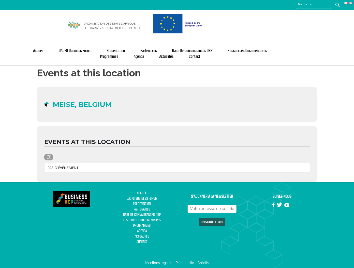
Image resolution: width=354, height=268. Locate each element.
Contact (194, 56)
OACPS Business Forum (75, 51)
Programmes (109, 56)
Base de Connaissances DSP (192, 51)
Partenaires (148, 51)
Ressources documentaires (247, 51)
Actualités (166, 56)
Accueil (38, 51)
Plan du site (185, 263)
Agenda (139, 56)
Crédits (203, 263)
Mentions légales (158, 263)
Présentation (116, 51)
